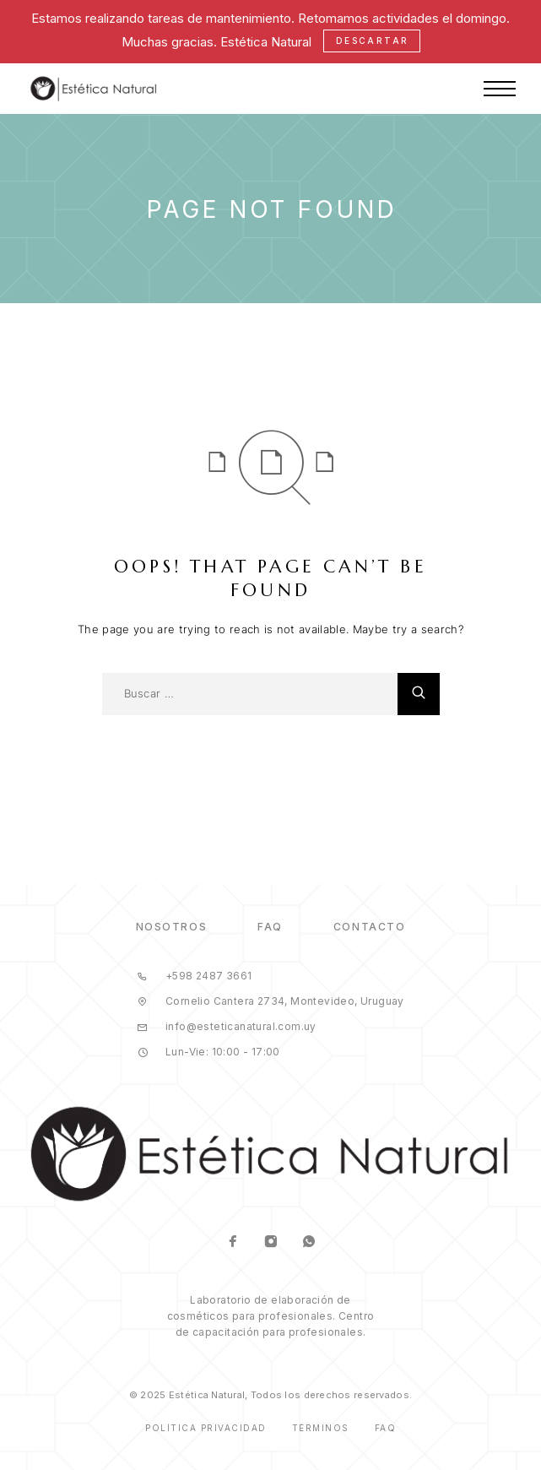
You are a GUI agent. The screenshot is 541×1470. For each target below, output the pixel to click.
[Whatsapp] (308, 1243)
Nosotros (171, 926)
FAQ (270, 926)
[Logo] (93, 89)
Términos (320, 1428)
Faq (386, 1428)
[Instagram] (270, 1243)
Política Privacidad (206, 1428)
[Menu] (499, 88)
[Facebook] (233, 1243)
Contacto (369, 926)
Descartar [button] (372, 40)
